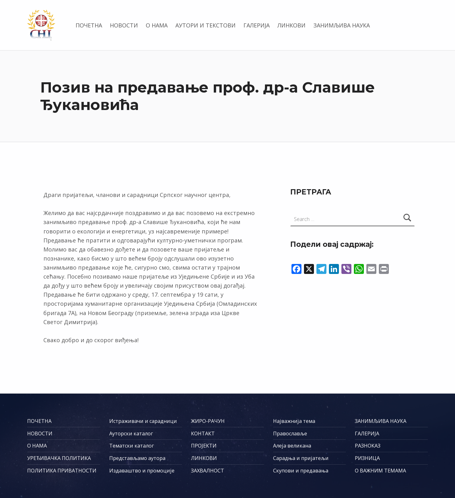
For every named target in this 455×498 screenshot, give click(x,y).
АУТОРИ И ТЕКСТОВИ (205, 25)
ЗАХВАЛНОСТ (207, 470)
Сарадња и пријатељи (301, 458)
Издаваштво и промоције (141, 470)
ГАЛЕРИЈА (256, 25)
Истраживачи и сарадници (143, 421)
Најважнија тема (294, 421)
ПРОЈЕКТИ (204, 445)
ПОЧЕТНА (89, 25)
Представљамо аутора (137, 458)
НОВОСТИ (124, 25)
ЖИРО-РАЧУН (208, 421)
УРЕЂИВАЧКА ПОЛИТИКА (59, 458)
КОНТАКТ (203, 433)
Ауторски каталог (131, 433)
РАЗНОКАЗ (367, 445)
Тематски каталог (131, 445)
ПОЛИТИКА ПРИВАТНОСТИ (61, 470)
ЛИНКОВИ (291, 25)
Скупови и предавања (300, 470)
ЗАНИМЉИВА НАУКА (341, 25)
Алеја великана (292, 445)
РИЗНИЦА (367, 458)
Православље (290, 433)
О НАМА (157, 25)
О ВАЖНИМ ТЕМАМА (380, 470)
